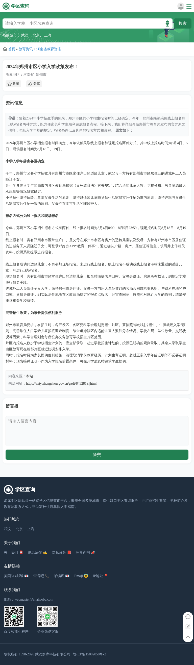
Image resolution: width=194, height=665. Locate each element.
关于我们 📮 (13, 552)
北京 (36, 35)
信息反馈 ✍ (37, 552)
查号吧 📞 (41, 576)
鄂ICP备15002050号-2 (89, 654)
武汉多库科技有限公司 (52, 654)
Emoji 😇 (81, 576)
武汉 (24, 35)
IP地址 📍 (100, 576)
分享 (34, 84)
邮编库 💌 (62, 576)
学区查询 (20, 6)
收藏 (13, 84)
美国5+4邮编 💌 (16, 576)
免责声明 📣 (85, 552)
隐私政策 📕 (61, 552)
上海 (47, 35)
